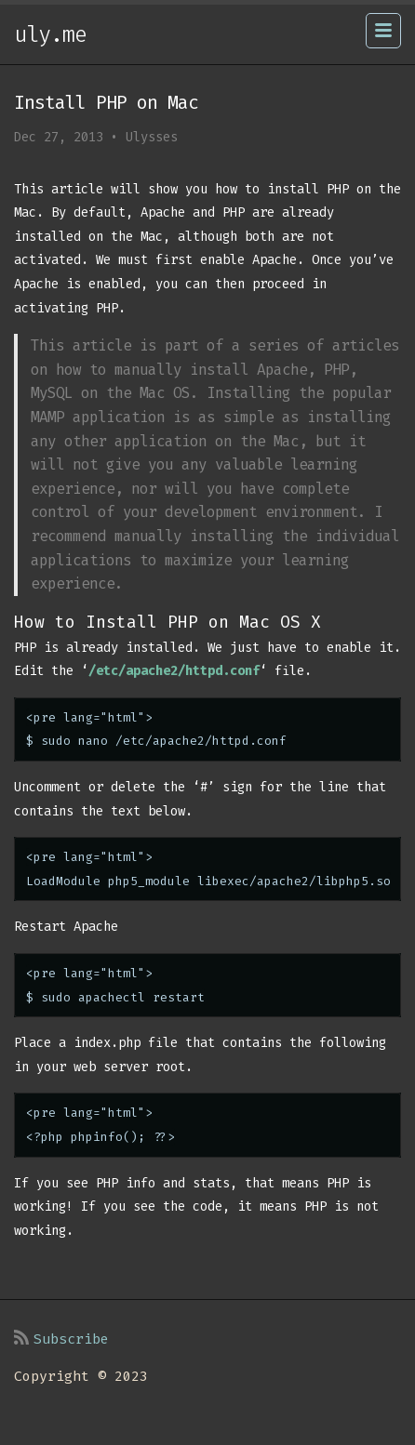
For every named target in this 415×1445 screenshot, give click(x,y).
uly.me (50, 34)
